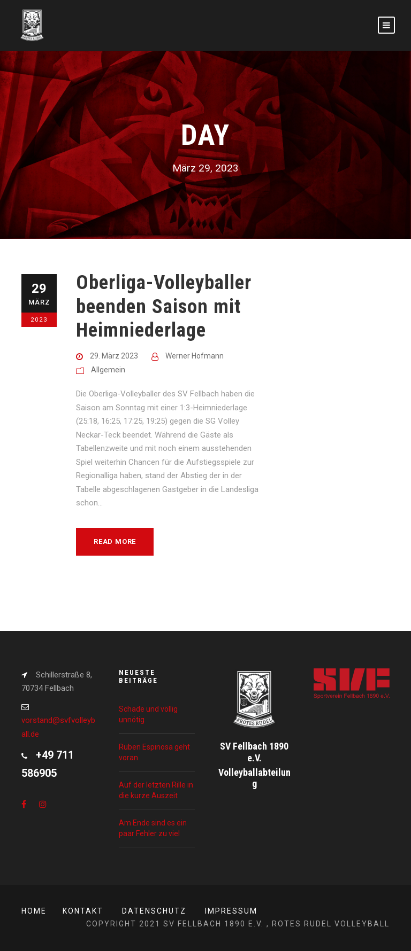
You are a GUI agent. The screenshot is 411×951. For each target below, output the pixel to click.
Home (34, 911)
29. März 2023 (114, 356)
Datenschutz (154, 911)
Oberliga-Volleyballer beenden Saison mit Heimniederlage (164, 306)
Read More (115, 541)
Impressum (231, 911)
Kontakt (83, 911)
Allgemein (108, 369)
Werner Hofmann (194, 356)
